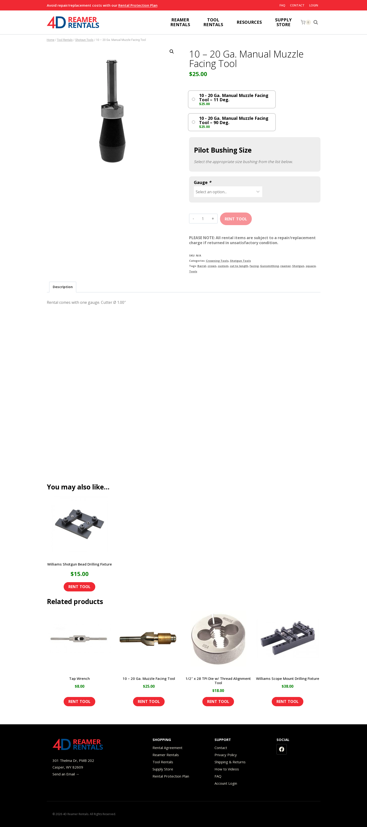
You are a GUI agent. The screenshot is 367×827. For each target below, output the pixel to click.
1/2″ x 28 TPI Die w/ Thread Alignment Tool (218, 680)
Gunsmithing (269, 266)
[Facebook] (281, 749)
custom (223, 266)
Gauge (202, 182)
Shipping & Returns (230, 761)
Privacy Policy (225, 754)
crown (212, 266)
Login (313, 5)
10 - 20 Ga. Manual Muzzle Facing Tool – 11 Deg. (233, 97)
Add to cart (236, 217)
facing (254, 266)
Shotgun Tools (240, 260)
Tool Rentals (163, 761)
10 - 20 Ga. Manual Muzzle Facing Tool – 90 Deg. (233, 120)
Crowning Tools (217, 260)
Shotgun (298, 266)
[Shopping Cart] (306, 22)
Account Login (225, 783)
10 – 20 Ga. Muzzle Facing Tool (149, 678)
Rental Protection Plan (137, 5)
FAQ (282, 5)
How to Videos (226, 769)
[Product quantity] (202, 218)
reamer (285, 266)
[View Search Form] (316, 22)
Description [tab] (63, 287)
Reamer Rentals (166, 754)
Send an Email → (65, 774)
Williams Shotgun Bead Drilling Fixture (79, 564)
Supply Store (163, 769)
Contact (297, 5)
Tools (193, 271)
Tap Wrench (79, 678)
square (311, 266)
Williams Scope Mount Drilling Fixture (287, 678)
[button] (171, 51)
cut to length (239, 266)
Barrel (201, 266)
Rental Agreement (167, 747)
